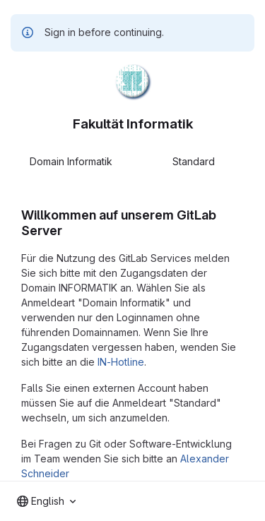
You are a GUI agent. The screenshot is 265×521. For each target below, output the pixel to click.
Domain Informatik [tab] (71, 161)
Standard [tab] (193, 161)
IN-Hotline (121, 362)
